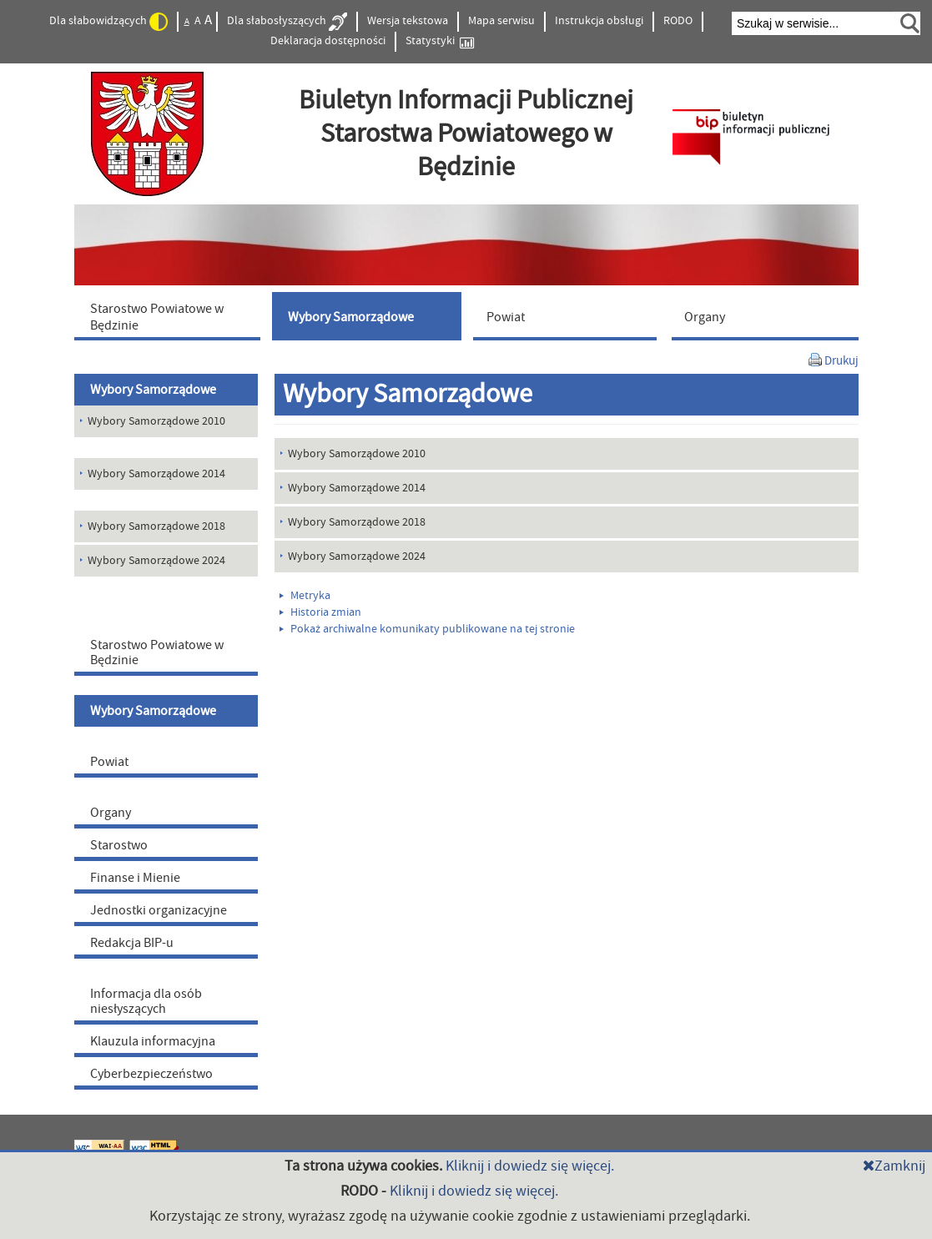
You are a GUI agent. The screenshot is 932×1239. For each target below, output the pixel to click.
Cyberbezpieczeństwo (151, 1073)
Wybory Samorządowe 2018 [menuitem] (156, 526)
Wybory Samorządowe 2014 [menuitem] (156, 473)
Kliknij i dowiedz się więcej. (530, 1166)
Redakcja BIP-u (132, 942)
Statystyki (440, 41)
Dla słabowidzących (108, 22)
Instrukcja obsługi (599, 20)
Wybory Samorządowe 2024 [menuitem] (156, 560)
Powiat (109, 761)
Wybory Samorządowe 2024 (357, 556)
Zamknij (894, 1166)
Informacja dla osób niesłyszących (146, 1001)
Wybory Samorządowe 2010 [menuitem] (156, 421)
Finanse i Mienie (135, 877)
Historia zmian (320, 612)
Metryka (305, 595)
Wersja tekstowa (407, 20)
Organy (110, 812)
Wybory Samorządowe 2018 (357, 522)
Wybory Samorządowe (153, 389)
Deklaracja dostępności (327, 40)
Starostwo (119, 845)
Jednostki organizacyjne (158, 910)
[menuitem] (171, 316)
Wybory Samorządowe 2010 (357, 453)
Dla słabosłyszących (287, 22)
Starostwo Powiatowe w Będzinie (157, 652)
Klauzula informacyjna (152, 1041)
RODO (678, 20)
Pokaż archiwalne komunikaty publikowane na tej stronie (427, 629)
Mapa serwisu (501, 20)
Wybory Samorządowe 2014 (357, 488)
